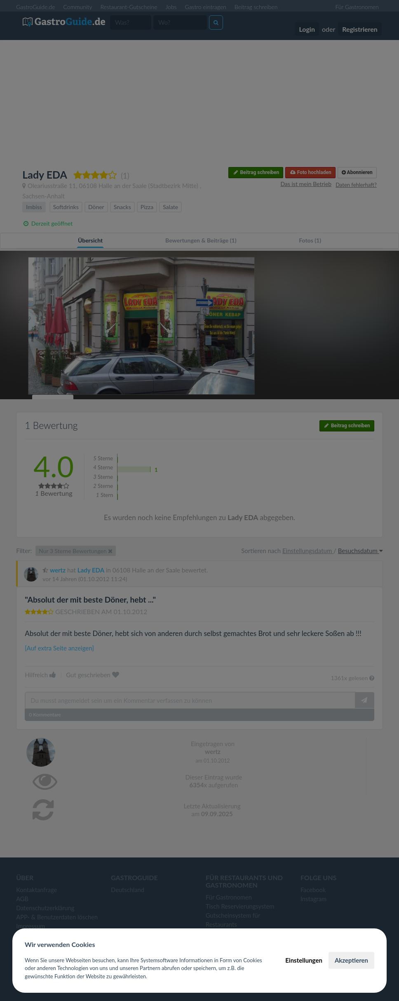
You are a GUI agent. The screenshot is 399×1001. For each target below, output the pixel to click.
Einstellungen (303, 960)
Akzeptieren (351, 960)
